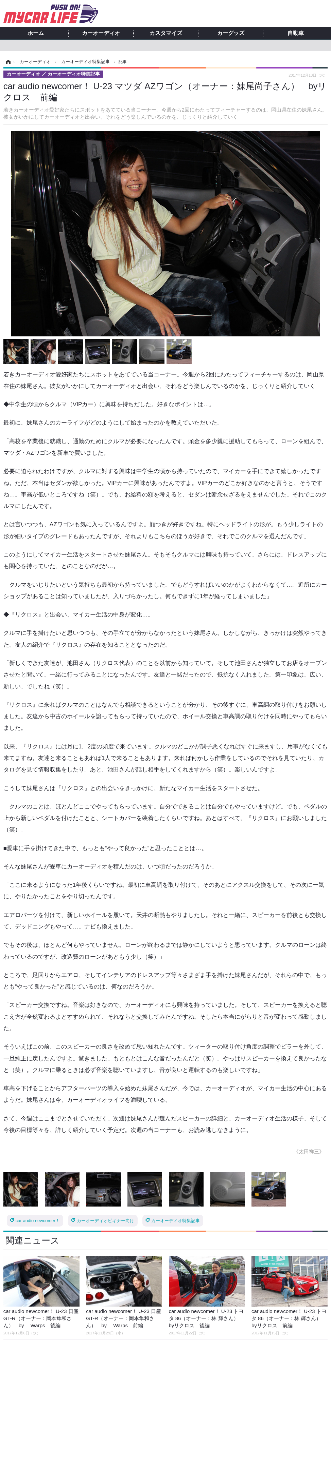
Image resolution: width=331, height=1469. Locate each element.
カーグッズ (230, 33)
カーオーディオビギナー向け (105, 1220)
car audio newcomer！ (38, 1220)
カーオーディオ (101, 33)
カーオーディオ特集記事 (175, 1220)
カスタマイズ (166, 33)
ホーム (36, 33)
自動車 (296, 33)
